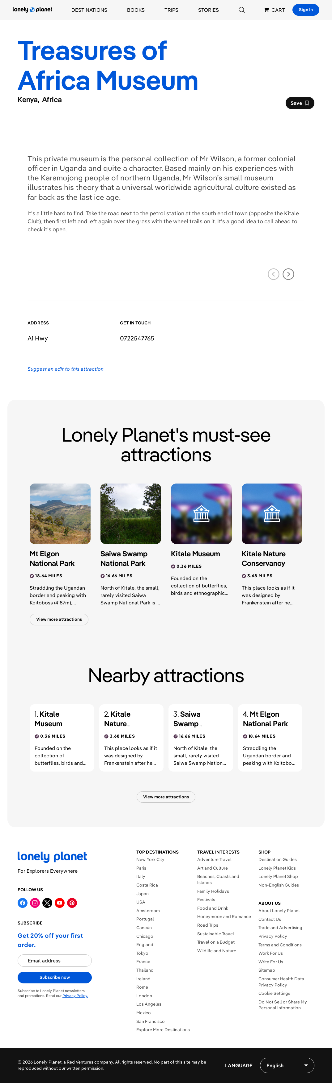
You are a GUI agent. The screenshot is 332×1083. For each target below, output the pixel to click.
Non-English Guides (278, 885)
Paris (141, 868)
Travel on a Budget (216, 942)
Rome (142, 987)
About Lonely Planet (279, 910)
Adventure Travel (214, 859)
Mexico (143, 1012)
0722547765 (137, 338)
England (144, 944)
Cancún (144, 927)
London (144, 996)
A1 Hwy (38, 338)
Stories (208, 10)
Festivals (206, 899)
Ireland (143, 979)
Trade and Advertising (280, 927)
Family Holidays (213, 891)
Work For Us (270, 953)
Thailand (145, 970)
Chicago (144, 936)
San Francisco (150, 1021)
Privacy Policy (272, 936)
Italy (140, 876)
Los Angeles (148, 1004)
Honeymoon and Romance (224, 916)
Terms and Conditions (280, 945)
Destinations (89, 10)
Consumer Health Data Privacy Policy (281, 982)
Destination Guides (277, 859)
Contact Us (269, 919)
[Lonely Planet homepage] (32, 10)
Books (136, 10)
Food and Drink (212, 908)
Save (299, 104)
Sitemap (266, 970)
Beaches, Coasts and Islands (218, 879)
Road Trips (207, 925)
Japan (142, 893)
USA (140, 902)
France (143, 961)
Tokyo (142, 953)
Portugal (145, 919)
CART (274, 10)
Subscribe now (55, 977)
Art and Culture (212, 868)
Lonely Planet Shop (278, 876)
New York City (150, 859)
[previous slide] (273, 274)
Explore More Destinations (163, 1029)
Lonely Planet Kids (277, 868)
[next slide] (288, 274)
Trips (171, 10)
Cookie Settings (274, 993)
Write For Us (270, 962)
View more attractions (59, 619)
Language (239, 1065)
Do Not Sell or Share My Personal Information (282, 1005)
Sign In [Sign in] (306, 9)
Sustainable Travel (215, 934)
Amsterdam (148, 910)
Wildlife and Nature (216, 950)
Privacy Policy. (75, 995)
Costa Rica (147, 885)
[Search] (242, 10)
